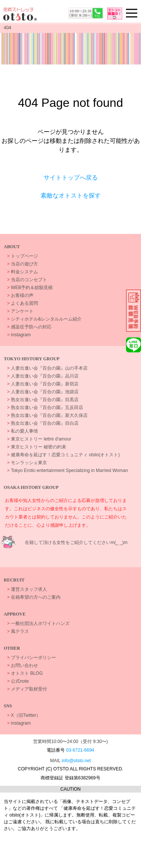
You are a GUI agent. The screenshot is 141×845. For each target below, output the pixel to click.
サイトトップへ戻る (71, 177)
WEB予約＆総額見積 (30, 287)
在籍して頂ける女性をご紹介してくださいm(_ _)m (76, 542)
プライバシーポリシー (31, 657)
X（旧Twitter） (24, 715)
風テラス (18, 631)
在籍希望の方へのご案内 (34, 597)
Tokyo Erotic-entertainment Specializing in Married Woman (67, 470)
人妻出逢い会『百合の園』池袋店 (43, 391)
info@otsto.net (76, 760)
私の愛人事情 (22, 431)
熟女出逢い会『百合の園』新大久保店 (47, 415)
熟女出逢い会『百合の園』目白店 (43, 423)
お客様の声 (20, 295)
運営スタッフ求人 (27, 589)
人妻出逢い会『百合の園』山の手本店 (47, 368)
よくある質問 (22, 303)
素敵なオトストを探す (71, 195)
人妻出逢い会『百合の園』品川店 (43, 376)
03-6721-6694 (80, 750)
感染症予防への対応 (29, 327)
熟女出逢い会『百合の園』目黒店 (43, 399)
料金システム (22, 271)
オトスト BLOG (25, 673)
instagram (19, 334)
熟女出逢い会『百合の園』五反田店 (45, 407)
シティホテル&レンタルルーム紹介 (44, 319)
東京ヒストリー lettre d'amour (39, 439)
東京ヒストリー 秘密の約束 (37, 446)
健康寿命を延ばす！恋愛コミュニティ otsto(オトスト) (63, 454)
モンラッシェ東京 (27, 462)
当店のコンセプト (27, 279)
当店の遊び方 (22, 264)
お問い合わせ (22, 665)
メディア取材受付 (27, 689)
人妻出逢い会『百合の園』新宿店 (43, 384)
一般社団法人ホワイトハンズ (38, 623)
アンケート (20, 311)
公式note (18, 681)
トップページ (22, 256)
